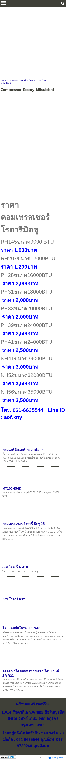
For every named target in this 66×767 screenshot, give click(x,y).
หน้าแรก (5, 80)
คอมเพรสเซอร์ (19, 80)
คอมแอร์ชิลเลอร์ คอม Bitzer (22, 450)
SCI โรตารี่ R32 (13, 599)
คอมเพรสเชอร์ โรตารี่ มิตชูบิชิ (23, 524)
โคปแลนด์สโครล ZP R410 (21, 628)
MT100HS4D (11, 488)
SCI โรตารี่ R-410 (15, 567)
